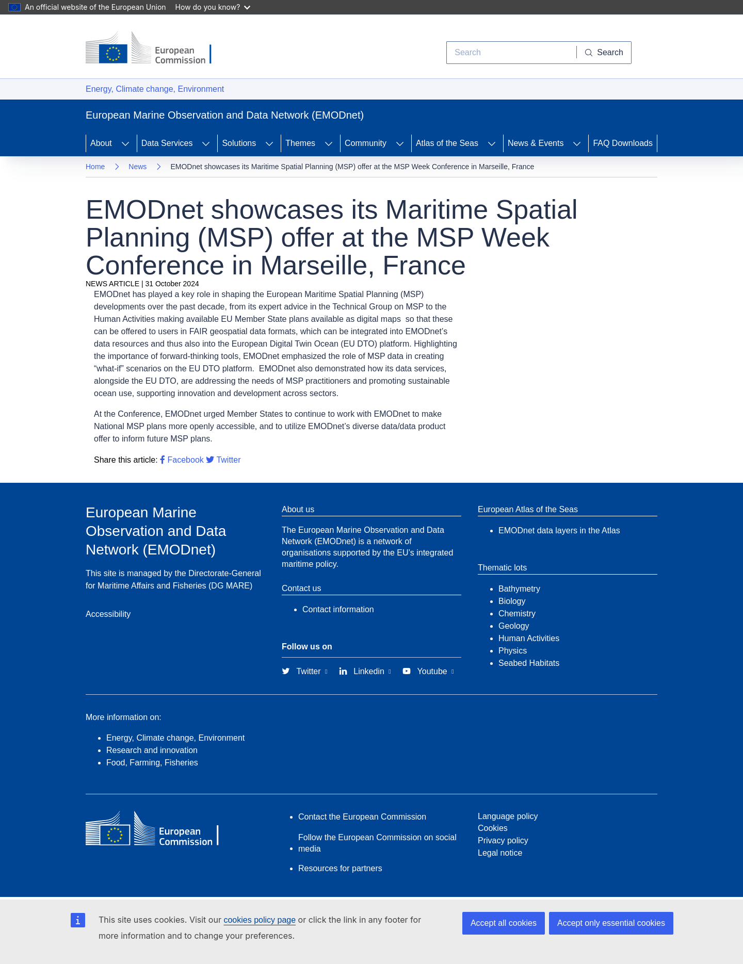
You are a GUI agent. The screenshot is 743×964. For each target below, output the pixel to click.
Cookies (493, 828)
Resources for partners (340, 868)
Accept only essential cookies (611, 923)
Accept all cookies (504, 923)
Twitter (223, 459)
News (137, 166)
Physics (512, 650)
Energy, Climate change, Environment (155, 89)
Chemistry (517, 613)
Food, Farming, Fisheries (152, 762)
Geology (513, 626)
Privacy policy (503, 840)
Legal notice (500, 852)
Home (95, 166)
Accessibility (108, 614)
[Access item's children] (125, 143)
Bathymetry (519, 588)
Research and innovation (152, 750)
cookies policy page (259, 920)
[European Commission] (156, 48)
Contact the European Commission (362, 816)
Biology (511, 601)
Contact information (338, 609)
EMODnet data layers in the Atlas (559, 530)
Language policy (508, 816)
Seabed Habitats (528, 663)
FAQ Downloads (623, 143)
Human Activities (528, 638)
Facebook (182, 459)
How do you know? (213, 7)
